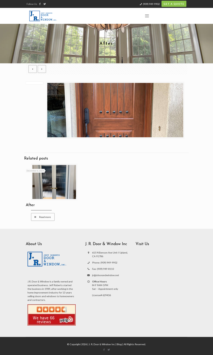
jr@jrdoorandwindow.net (105, 275)
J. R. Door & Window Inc (102, 344)
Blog (119, 344)
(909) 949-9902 (151, 3)
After (30, 205)
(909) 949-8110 (105, 268)
